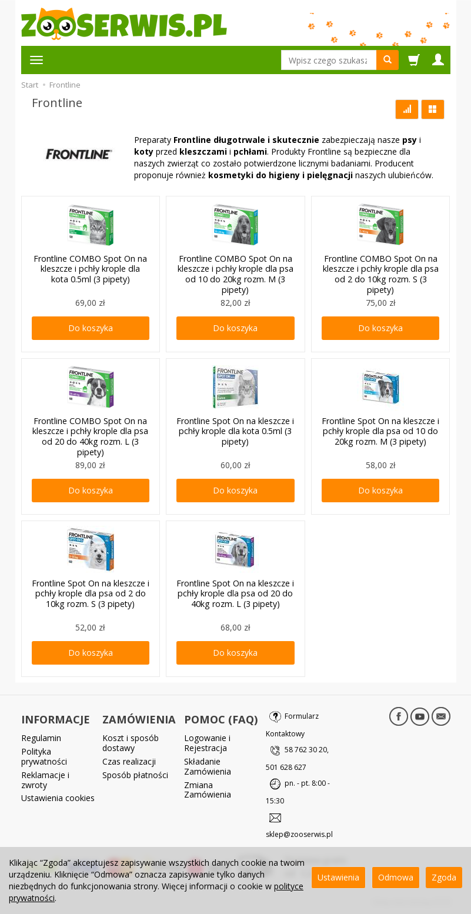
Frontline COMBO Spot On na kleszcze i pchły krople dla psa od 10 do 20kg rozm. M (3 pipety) (235, 272)
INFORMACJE (55, 719)
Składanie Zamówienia (207, 764)
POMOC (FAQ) (221, 719)
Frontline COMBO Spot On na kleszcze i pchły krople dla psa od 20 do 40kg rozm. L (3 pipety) (90, 435)
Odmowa (395, 877)
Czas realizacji (129, 759)
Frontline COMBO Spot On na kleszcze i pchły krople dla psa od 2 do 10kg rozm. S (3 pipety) (380, 272)
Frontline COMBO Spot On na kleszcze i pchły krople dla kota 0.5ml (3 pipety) (90, 267)
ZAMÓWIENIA (139, 719)
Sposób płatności (135, 773)
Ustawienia (338, 877)
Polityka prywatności (44, 754)
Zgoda (444, 877)
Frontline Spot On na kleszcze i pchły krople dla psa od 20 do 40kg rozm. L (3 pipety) (235, 592)
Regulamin (41, 736)
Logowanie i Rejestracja (207, 741)
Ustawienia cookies (58, 796)
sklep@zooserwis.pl (299, 834)
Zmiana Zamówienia (207, 788)
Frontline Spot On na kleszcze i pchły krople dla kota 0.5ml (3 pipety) (235, 430)
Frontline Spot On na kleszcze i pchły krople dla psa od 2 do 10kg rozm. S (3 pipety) (90, 592)
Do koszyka (90, 327)
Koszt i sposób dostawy (130, 741)
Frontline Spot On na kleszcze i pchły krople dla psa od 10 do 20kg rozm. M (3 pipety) (380, 430)
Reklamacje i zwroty (45, 778)
